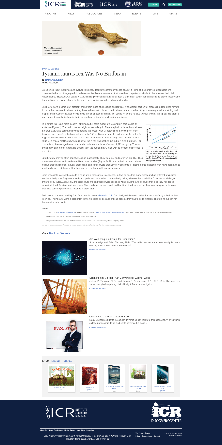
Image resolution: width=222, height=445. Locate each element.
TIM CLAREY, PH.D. (54, 80)
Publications (94, 13)
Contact (157, 436)
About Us (50, 13)
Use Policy (139, 433)
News (71, 13)
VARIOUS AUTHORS (98, 249)
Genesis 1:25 (105, 195)
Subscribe (175, 4)
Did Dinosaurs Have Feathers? (66, 212)
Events (136, 13)
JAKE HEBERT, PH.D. (99, 327)
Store (173, 13)
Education (90, 430)
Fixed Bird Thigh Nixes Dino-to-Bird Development (110, 212)
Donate (153, 4)
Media (117, 13)
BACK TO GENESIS (50, 69)
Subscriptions (147, 436)
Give (155, 13)
